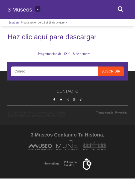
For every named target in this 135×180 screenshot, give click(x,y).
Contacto (67, 91)
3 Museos (19, 9)
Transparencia (104, 112)
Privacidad (121, 112)
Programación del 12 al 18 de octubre (43, 22)
